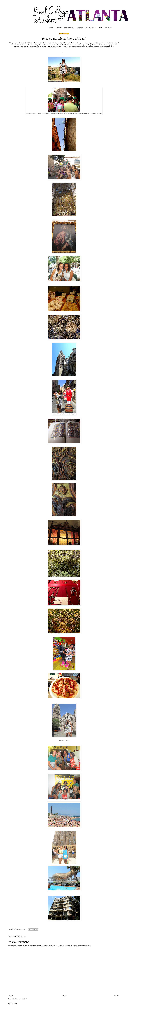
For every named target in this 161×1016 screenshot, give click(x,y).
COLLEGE (80, 28)
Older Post (116, 996)
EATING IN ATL (68, 28)
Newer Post (11, 996)
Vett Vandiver (17, 929)
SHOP (100, 28)
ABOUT (58, 28)
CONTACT (108, 28)
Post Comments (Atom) (21, 999)
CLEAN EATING (90, 28)
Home (64, 996)
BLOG (51, 28)
